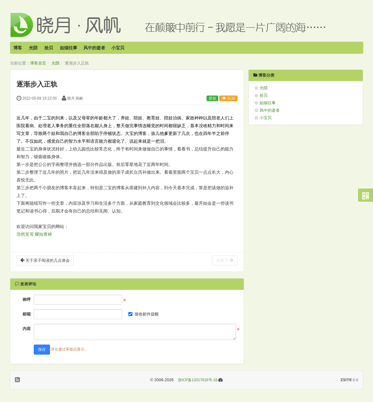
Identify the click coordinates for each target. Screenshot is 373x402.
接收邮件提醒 (143, 314)
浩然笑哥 (25, 234)
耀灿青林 (43, 234)
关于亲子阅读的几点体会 (45, 260)
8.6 (349, 380)
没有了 (224, 260)
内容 (27, 328)
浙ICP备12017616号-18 (197, 380)
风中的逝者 (94, 47)
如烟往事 (68, 47)
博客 (17, 47)
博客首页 (38, 63)
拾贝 (48, 47)
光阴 (33, 47)
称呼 (27, 299)
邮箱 (27, 314)
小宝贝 (117, 47)
